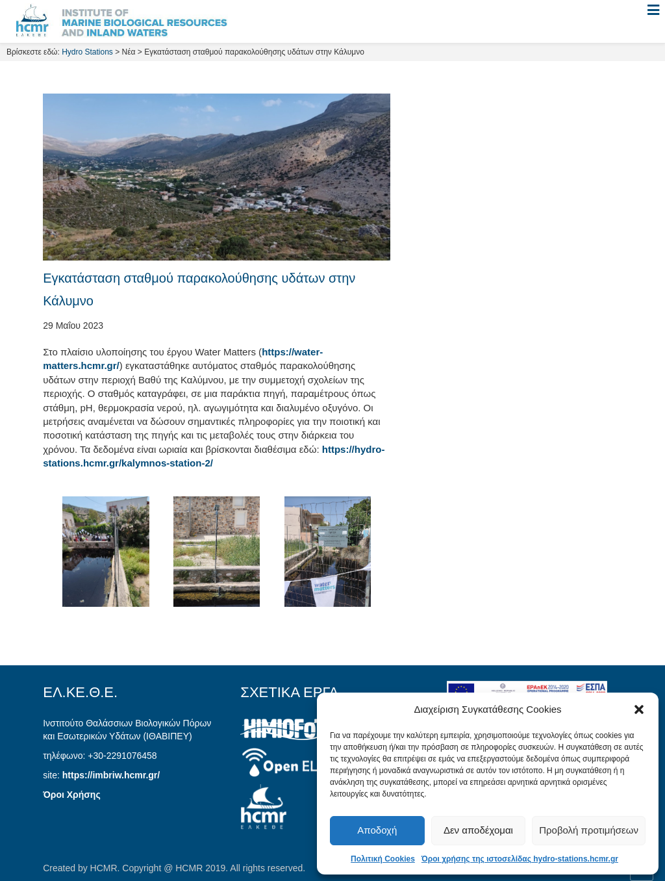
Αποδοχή (377, 830)
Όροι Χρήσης (72, 794)
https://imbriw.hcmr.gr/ (111, 775)
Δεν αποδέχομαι (478, 830)
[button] (639, 709)
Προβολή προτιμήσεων (588, 830)
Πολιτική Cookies (383, 858)
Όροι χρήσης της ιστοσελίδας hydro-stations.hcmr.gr (519, 858)
